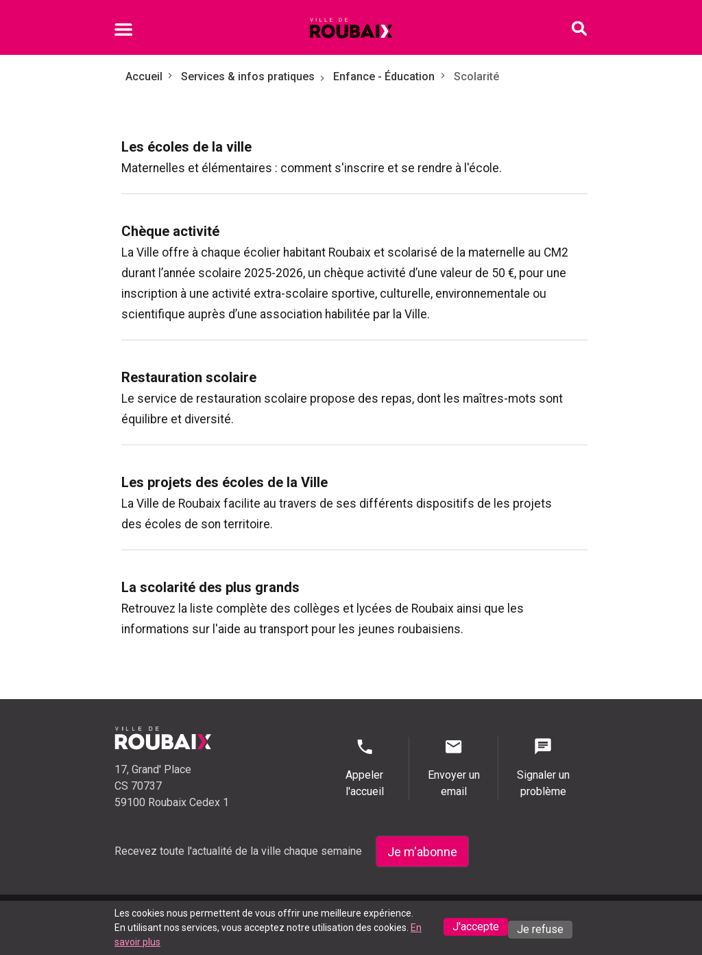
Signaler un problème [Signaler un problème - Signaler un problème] (543, 767)
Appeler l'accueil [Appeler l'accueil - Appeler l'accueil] (364, 767)
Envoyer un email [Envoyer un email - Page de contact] (453, 767)
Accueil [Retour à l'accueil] (143, 76)
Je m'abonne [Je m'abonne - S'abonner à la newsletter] (422, 852)
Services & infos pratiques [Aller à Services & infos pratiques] (248, 76)
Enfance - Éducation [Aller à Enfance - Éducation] (384, 76)
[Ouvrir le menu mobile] (123, 31)
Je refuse (540, 929)
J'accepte (475, 926)
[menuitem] (354, 157)
